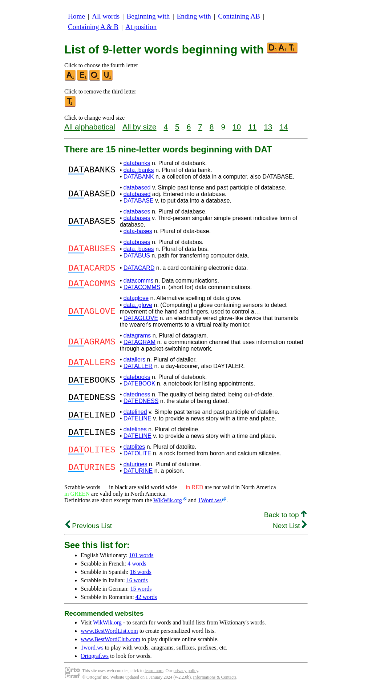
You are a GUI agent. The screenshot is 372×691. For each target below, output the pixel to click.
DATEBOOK (139, 386)
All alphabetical (89, 127)
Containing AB (239, 16)
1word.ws (92, 650)
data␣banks (139, 170)
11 (252, 127)
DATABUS (137, 255)
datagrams (137, 338)
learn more (154, 672)
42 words (146, 599)
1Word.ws (210, 502)
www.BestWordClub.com (110, 641)
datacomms (139, 283)
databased (137, 187)
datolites (134, 449)
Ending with (194, 16)
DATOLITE (137, 455)
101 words (141, 557)
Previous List (88, 528)
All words (106, 16)
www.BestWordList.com (109, 633)
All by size (139, 127)
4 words (137, 566)
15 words (140, 591)
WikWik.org (167, 502)
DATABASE (139, 200)
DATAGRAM (139, 344)
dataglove (136, 300)
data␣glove (138, 307)
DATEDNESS (141, 403)
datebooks (137, 379)
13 (268, 127)
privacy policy (185, 672)
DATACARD (139, 269)
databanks (137, 163)
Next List (290, 528)
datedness (137, 397)
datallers (134, 362)
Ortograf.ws (95, 658)
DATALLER (138, 368)
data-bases (138, 231)
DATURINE (138, 473)
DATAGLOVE (141, 320)
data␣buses (139, 249)
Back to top (285, 517)
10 (236, 127)
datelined (135, 414)
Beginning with (148, 16)
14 (283, 127)
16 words (140, 574)
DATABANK (139, 176)
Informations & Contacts (214, 679)
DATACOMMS (142, 289)
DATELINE (137, 421)
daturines (135, 466)
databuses (137, 242)
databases (137, 211)
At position (141, 27)
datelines (135, 431)
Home (76, 16)
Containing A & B (93, 27)
